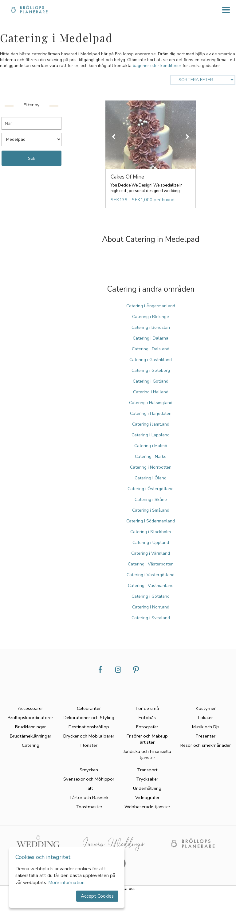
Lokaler (205, 717)
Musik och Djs (205, 727)
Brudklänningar (30, 727)
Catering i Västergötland (151, 575)
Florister (89, 745)
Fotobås (147, 717)
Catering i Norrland (150, 607)
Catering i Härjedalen (150, 413)
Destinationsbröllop (89, 727)
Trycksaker (147, 779)
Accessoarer (30, 708)
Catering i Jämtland (150, 424)
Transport (147, 770)
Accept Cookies (97, 896)
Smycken (89, 770)
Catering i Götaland (151, 596)
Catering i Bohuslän (151, 327)
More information (66, 883)
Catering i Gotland (150, 381)
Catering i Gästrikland (150, 360)
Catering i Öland (151, 478)
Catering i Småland (150, 510)
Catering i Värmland (150, 553)
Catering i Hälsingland (150, 403)
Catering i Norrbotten (150, 467)
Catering (30, 745)
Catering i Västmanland (151, 585)
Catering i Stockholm (150, 532)
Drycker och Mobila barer (88, 736)
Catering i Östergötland (151, 489)
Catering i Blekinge (150, 317)
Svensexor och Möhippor (88, 779)
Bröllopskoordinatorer (30, 717)
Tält (89, 788)
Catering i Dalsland (150, 349)
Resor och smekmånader (205, 745)
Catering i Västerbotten (151, 564)
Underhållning (147, 788)
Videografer (147, 797)
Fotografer (147, 727)
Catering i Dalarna (150, 338)
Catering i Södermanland (150, 521)
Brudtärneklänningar (30, 736)
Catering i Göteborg (151, 370)
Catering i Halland (150, 392)
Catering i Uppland (150, 542)
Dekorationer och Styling (89, 717)
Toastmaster (89, 807)
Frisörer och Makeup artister (147, 739)
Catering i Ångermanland (150, 306)
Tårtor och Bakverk (88, 797)
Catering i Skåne (151, 499)
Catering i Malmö (150, 446)
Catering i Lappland (151, 435)
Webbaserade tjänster (147, 807)
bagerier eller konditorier (157, 66)
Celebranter (89, 708)
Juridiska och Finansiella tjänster (147, 754)
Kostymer (206, 708)
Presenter (205, 736)
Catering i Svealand (151, 618)
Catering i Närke (151, 456)
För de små (147, 708)
